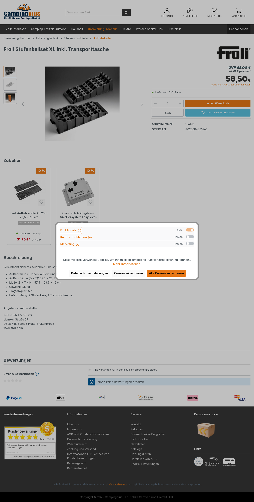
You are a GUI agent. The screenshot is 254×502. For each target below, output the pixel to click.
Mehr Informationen (126, 264)
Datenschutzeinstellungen (89, 273)
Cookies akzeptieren (128, 273)
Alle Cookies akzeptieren (166, 273)
